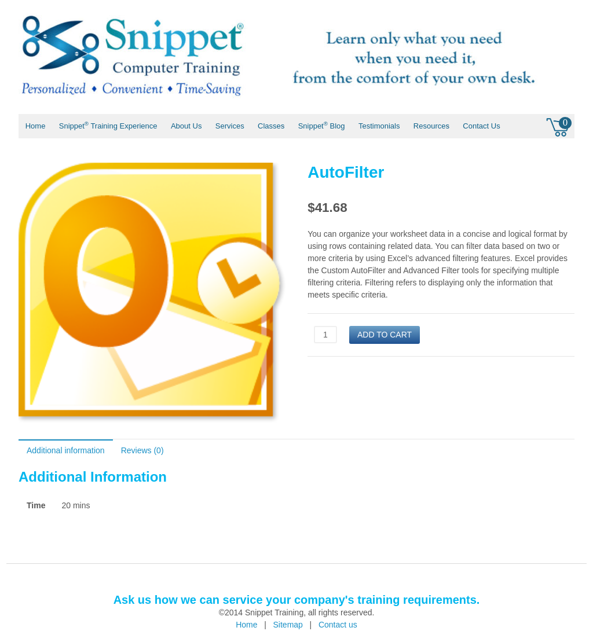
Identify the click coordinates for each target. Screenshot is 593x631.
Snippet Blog (321, 125)
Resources (431, 126)
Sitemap (288, 624)
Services (229, 126)
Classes (271, 126)
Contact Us (481, 126)
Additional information (66, 450)
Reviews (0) (142, 450)
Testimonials (379, 126)
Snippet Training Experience (108, 125)
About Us (186, 126)
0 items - (558, 125)
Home (35, 126)
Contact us (338, 624)
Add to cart (384, 334)
